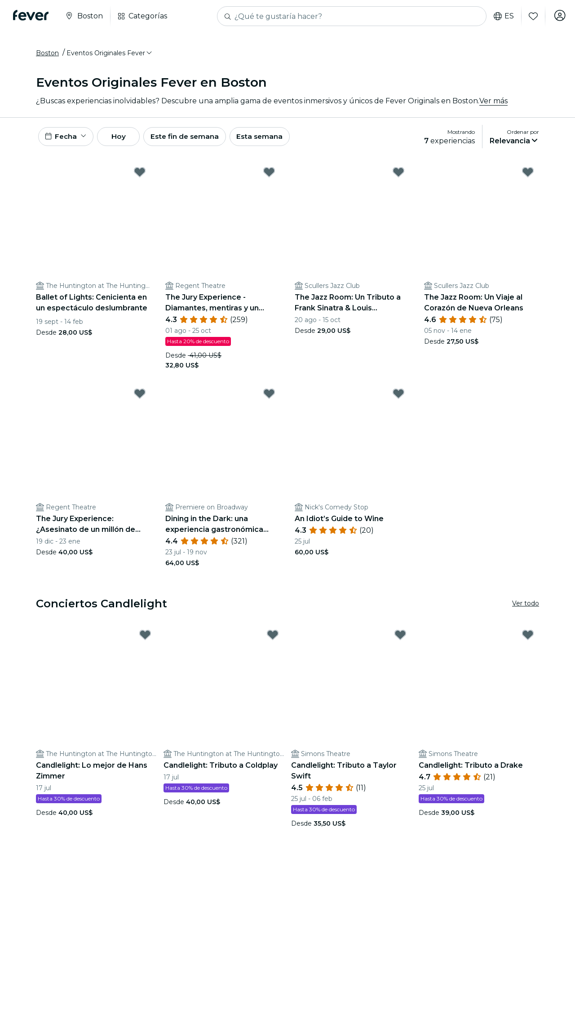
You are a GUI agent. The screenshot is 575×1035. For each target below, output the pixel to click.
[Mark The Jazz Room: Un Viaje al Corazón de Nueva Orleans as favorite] (528, 177)
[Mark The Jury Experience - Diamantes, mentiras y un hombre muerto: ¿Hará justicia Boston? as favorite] (269, 177)
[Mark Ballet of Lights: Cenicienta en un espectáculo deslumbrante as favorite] (140, 177)
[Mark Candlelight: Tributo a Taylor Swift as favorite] (400, 640)
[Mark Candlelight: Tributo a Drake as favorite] (528, 640)
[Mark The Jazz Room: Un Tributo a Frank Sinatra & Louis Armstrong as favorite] (398, 177)
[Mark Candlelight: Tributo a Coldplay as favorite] (273, 640)
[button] (109, 55)
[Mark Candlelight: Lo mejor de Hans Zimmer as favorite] (145, 640)
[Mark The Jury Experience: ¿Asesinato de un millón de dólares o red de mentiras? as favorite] (140, 398)
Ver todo (525, 608)
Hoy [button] (125, 140)
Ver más (493, 103)
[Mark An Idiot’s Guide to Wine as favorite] (398, 398)
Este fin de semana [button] (196, 140)
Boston (47, 55)
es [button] (501, 16)
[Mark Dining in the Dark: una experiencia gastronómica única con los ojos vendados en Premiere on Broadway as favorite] (269, 398)
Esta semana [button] (275, 140)
